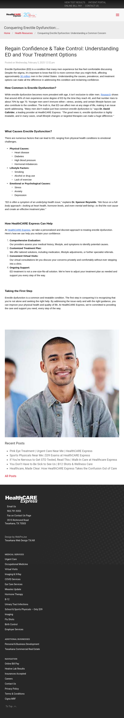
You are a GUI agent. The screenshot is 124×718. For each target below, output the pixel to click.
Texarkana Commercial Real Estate (22, 649)
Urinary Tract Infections (16, 604)
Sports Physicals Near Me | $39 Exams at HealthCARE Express (50, 455)
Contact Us (91, 6)
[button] (117, 14)
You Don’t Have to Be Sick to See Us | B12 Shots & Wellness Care (51, 464)
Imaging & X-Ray (13, 574)
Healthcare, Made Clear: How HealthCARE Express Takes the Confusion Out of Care (63, 468)
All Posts (10, 476)
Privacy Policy (12, 688)
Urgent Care (11, 559)
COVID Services (13, 579)
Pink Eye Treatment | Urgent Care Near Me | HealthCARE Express (51, 451)
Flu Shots (9, 619)
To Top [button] (11, 706)
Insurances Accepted (15, 673)
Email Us (11, 506)
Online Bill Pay (12, 663)
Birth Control (11, 624)
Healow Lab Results (15, 668)
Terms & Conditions (15, 693)
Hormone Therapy (14, 594)
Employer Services (14, 629)
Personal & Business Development (22, 644)
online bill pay (73, 6)
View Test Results (74, 2)
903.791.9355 (14, 511)
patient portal (97, 2)
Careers (9, 678)
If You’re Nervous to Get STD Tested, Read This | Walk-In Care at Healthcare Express (63, 459)
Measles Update (13, 589)
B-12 (7, 599)
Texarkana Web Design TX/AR (20, 540)
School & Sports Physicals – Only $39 (23, 609)
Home (7, 33)
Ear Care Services (13, 584)
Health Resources (24, 33)
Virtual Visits (11, 569)
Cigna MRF (10, 698)
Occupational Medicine (16, 564)
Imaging (9, 614)
